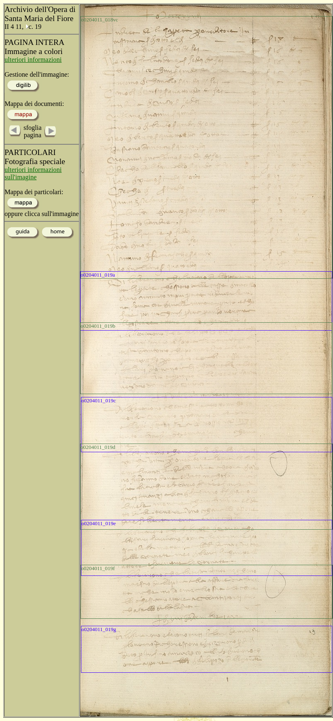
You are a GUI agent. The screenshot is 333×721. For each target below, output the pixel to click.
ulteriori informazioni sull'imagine (33, 173)
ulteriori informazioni (33, 59)
